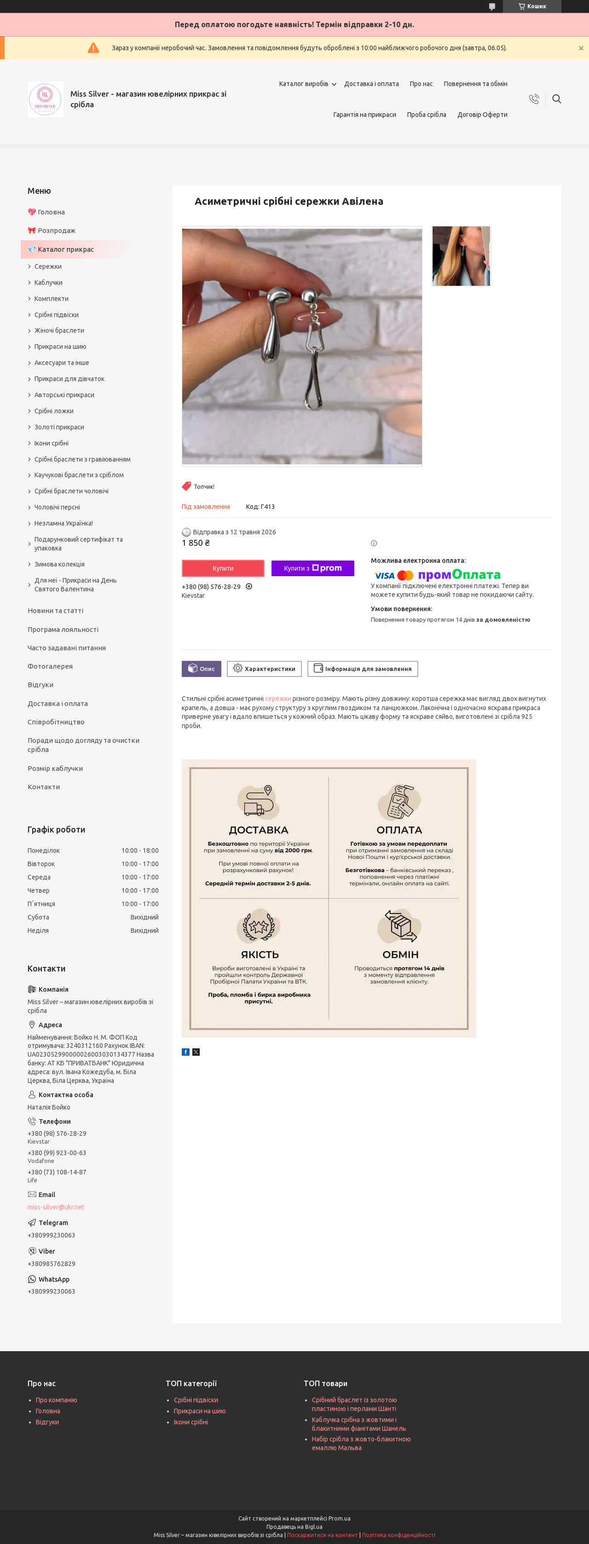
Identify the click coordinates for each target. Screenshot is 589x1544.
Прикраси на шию (61, 346)
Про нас (421, 83)
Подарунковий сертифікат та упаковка (79, 544)
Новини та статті (55, 610)
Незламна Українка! (64, 523)
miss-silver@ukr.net (56, 1207)
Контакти (44, 787)
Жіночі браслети (59, 330)
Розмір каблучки (55, 768)
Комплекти (52, 298)
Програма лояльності (63, 629)
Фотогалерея (50, 666)
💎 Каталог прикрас (61, 249)
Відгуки (40, 684)
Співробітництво (56, 722)
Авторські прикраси (64, 395)
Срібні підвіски (57, 314)
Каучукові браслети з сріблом (79, 475)
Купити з (312, 568)
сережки (278, 698)
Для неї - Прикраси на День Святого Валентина (76, 585)
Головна (48, 1411)
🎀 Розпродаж (51, 230)
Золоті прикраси (59, 427)
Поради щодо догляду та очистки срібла (83, 744)
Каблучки (49, 282)
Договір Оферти (482, 114)
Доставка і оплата (371, 83)
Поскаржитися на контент (322, 1535)
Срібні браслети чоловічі (72, 491)
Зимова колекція (60, 564)
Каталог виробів (304, 83)
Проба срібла (426, 114)
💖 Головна (46, 212)
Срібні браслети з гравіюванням (83, 459)
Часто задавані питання (67, 648)
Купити (223, 568)
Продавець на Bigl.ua (294, 1527)
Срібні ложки (54, 411)
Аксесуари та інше (62, 362)
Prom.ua (340, 1518)
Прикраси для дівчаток (69, 378)
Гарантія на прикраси (365, 114)
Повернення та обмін (476, 83)
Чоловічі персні (57, 507)
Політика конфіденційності (398, 1535)
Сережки (48, 266)
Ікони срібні (52, 443)
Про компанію (56, 1400)
